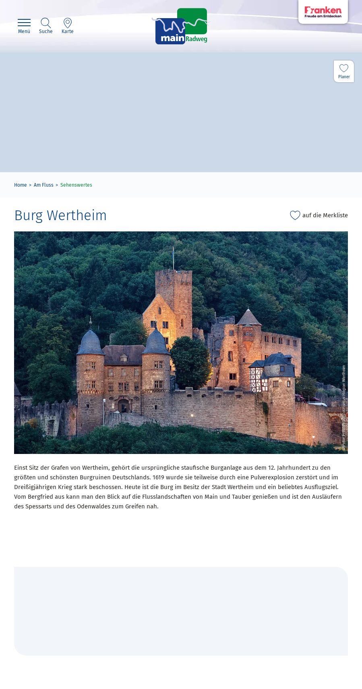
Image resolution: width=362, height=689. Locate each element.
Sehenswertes (76, 185)
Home (20, 185)
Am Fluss (44, 185)
